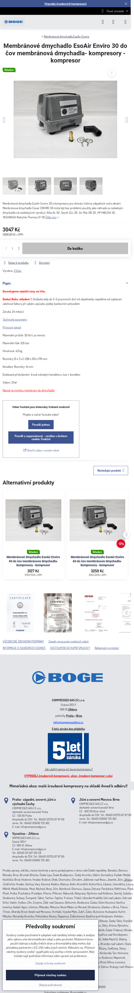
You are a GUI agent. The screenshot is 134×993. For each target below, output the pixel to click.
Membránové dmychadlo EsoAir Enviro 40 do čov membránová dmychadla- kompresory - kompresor (33, 561)
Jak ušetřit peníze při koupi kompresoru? (69, 769)
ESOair (18, 271)
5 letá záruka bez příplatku (68, 729)
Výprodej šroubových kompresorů (65, 3)
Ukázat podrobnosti (50, 985)
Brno (79, 715)
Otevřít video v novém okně (41, 450)
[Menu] (125, 21)
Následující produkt (110, 470)
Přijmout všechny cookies (50, 975)
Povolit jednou (41, 424)
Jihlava (72, 709)
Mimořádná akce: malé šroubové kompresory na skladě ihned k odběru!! (68, 785)
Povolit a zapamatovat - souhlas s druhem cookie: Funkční (41, 437)
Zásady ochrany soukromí (50, 963)
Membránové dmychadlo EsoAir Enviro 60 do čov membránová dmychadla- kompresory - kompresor (97, 561)
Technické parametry (15, 319)
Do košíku (75, 248)
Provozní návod (12, 327)
